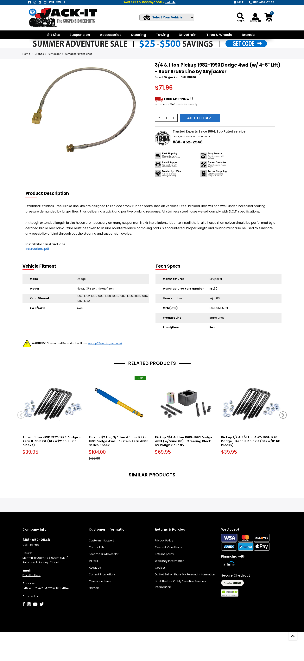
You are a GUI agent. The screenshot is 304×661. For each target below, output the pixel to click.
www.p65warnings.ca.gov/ (105, 343)
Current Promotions (102, 574)
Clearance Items (100, 581)
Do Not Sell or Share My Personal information (185, 574)
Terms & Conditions (168, 547)
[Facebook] (29, 2)
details (170, 2)
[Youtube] (45, 2)
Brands (39, 54)
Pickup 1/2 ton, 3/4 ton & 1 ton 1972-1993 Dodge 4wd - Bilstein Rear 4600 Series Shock (119, 441)
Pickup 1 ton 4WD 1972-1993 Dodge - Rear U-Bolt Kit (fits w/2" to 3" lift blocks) (51, 441)
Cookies (160, 568)
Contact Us (96, 547)
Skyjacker (54, 54)
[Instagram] (35, 2)
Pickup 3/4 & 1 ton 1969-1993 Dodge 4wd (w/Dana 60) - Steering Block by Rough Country (183, 441)
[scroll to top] (292, 636)
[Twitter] (40, 2)
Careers (94, 588)
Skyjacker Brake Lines (78, 54)
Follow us (57, 2)
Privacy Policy (164, 540)
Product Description (47, 193)
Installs (93, 561)
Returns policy (164, 554)
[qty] (166, 118)
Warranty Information (169, 561)
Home (26, 54)
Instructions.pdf (37, 248)
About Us (95, 568)
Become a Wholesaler (103, 554)
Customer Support (101, 540)
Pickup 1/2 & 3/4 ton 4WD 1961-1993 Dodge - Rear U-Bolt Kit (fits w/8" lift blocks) (251, 441)
